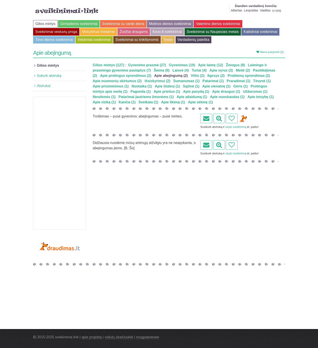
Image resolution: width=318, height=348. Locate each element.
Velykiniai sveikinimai (94, 40)
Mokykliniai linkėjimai (98, 32)
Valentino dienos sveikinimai (218, 24)
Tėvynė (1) (262, 81)
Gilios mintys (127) (108, 65)
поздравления (147, 337)
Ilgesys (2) (216, 76)
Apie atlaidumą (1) (192, 97)
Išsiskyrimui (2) (157, 81)
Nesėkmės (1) (104, 97)
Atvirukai (43, 86)
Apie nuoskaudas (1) (227, 97)
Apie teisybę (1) (261, 97)
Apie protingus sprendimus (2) (125, 76)
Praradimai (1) (238, 81)
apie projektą (91, 337)
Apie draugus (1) (226, 91)
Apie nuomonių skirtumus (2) (117, 81)
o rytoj (276, 10)
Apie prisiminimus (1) (111, 86)
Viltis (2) (197, 76)
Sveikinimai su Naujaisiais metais (213, 32)
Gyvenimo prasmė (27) (147, 65)
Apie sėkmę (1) (200, 102)
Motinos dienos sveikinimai (170, 24)
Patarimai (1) (213, 81)
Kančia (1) (127, 102)
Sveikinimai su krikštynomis (137, 40)
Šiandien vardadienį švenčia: (256, 6)
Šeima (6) (162, 70)
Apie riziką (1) (104, 102)
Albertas (236, 10)
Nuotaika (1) (142, 86)
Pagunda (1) (141, 91)
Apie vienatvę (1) (216, 86)
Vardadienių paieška (193, 40)
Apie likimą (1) (173, 102)
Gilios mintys (45, 24)
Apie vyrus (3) (221, 70)
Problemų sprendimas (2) (249, 76)
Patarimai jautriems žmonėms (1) (146, 97)
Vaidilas (265, 10)
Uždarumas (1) (255, 91)
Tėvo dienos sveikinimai (54, 40)
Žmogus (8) (235, 65)
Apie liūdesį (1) (167, 86)
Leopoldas (251, 10)
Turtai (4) (199, 70)
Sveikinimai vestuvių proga (56, 32)
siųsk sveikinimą (235, 127)
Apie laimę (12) (210, 65)
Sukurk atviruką (49, 76)
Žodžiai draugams (134, 32)
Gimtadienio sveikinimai (78, 24)
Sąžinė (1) (191, 86)
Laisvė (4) (180, 70)
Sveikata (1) (148, 102)
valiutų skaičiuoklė (119, 337)
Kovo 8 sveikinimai (167, 32)
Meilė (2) (243, 70)
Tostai (168, 40)
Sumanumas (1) (186, 81)
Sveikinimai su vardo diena (123, 24)
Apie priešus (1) (167, 91)
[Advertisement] (59, 163)
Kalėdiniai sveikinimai (260, 32)
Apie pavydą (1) (196, 91)
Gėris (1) (240, 86)
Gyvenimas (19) (182, 65)
